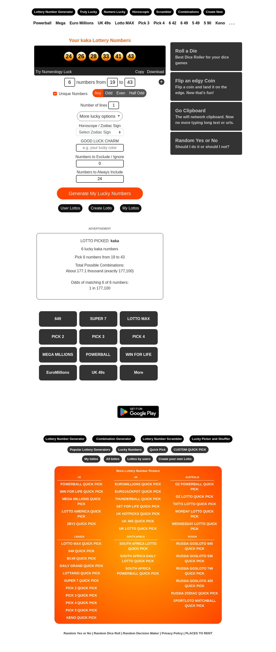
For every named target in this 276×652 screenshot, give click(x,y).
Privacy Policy (172, 633)
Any (98, 92)
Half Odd (136, 92)
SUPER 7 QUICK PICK (81, 581)
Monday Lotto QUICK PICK (194, 513)
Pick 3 (143, 23)
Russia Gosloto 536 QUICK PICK (194, 558)
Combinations (188, 12)
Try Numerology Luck (54, 72)
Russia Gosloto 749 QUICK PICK (194, 570)
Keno (220, 23)
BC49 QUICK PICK (81, 558)
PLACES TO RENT (198, 633)
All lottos (112, 459)
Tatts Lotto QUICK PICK (194, 504)
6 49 (184, 23)
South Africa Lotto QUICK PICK (138, 546)
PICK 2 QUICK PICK (81, 588)
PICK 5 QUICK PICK (81, 610)
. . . (231, 23)
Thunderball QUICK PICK (138, 499)
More (138, 372)
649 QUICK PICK (81, 551)
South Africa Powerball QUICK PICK (138, 570)
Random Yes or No (77, 633)
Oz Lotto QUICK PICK (194, 496)
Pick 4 (159, 23)
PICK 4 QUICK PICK (81, 603)
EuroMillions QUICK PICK (138, 484)
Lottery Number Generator (53, 12)
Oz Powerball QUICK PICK (194, 486)
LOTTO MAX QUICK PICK (81, 543)
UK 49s (104, 23)
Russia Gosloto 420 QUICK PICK (194, 583)
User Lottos (70, 208)
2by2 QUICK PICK (81, 524)
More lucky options (98, 116)
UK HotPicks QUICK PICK (138, 514)
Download (155, 72)
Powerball (42, 23)
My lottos (91, 459)
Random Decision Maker (141, 633)
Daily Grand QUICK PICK (81, 566)
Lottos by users (139, 459)
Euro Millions (81, 23)
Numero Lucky (114, 12)
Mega (60, 23)
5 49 (196, 23)
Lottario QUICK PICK (81, 573)
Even (120, 92)
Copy (139, 72)
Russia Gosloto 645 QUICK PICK (194, 546)
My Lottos (130, 208)
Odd (108, 92)
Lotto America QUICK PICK (81, 513)
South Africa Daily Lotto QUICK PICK (138, 558)
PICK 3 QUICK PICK (81, 595)
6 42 (172, 23)
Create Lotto (101, 208)
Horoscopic (140, 12)
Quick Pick (157, 449)
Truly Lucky (88, 12)
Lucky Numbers (130, 449)
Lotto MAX (124, 23)
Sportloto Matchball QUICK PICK (194, 603)
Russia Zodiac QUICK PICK (194, 593)
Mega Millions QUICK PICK (81, 501)
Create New (214, 12)
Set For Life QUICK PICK (138, 506)
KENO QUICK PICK (81, 618)
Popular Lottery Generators (90, 449)
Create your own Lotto (175, 459)
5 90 (207, 23)
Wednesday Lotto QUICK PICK (194, 526)
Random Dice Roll (107, 633)
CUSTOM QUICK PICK (189, 449)
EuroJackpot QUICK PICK (138, 491)
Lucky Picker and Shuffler (211, 439)
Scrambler (164, 12)
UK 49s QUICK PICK (138, 521)
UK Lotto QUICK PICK (138, 528)
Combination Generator (113, 439)
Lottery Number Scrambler (162, 439)
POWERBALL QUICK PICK (81, 484)
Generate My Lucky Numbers (100, 193)
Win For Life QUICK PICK (81, 491)
